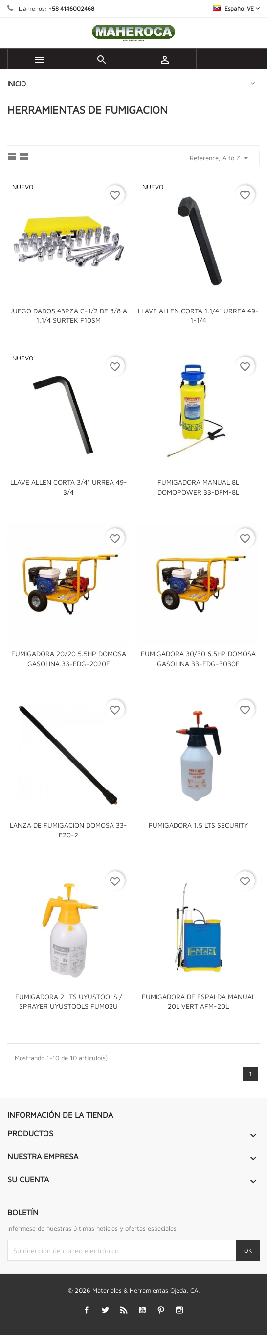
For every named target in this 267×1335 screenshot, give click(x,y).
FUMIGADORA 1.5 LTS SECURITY (198, 825)
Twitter (105, 1310)
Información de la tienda (60, 1114)
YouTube (142, 1310)
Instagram (180, 1310)
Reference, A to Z (221, 158)
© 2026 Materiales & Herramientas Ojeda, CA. (134, 1290)
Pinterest (161, 1310)
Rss (124, 1310)
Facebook (87, 1310)
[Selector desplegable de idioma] (236, 8)
